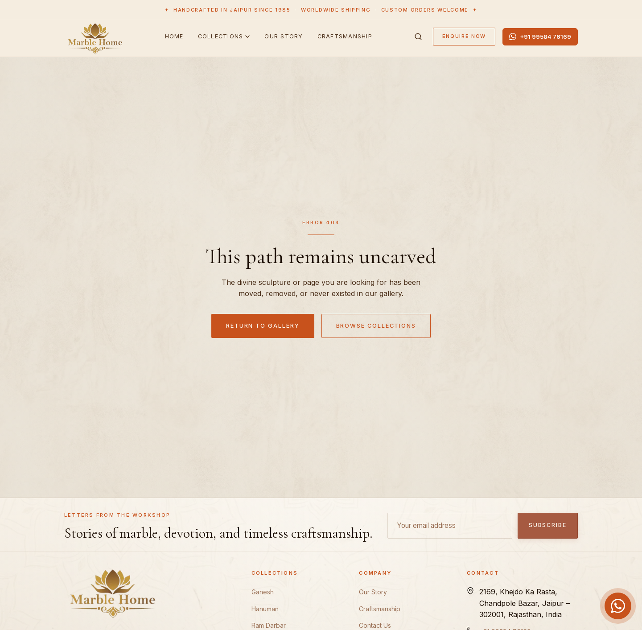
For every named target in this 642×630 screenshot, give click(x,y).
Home (174, 36)
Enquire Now (464, 36)
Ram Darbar (268, 625)
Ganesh (262, 592)
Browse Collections (376, 325)
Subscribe (548, 525)
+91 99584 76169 (540, 36)
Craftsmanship (344, 36)
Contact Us (375, 625)
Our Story (283, 36)
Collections (224, 36)
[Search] (418, 36)
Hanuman (265, 609)
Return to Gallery (263, 325)
